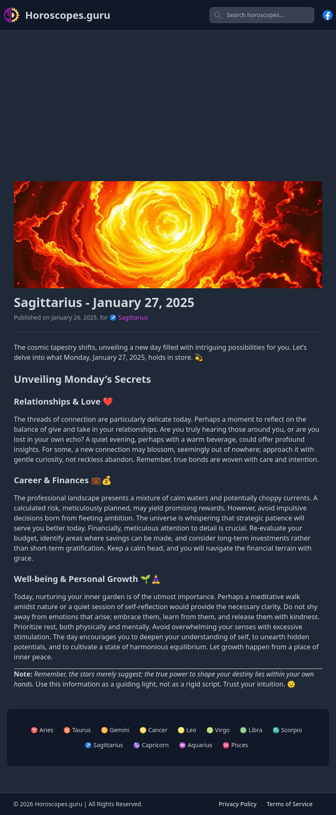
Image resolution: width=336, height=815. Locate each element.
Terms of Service (290, 804)
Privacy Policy (237, 804)
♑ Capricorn (151, 745)
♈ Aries (42, 730)
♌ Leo (187, 730)
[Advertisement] (168, 95)
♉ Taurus (76, 730)
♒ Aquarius (195, 745)
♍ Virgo (218, 730)
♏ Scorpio (287, 730)
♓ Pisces (235, 745)
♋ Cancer (154, 730)
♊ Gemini (115, 730)
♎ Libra (251, 730)
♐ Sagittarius (128, 317)
